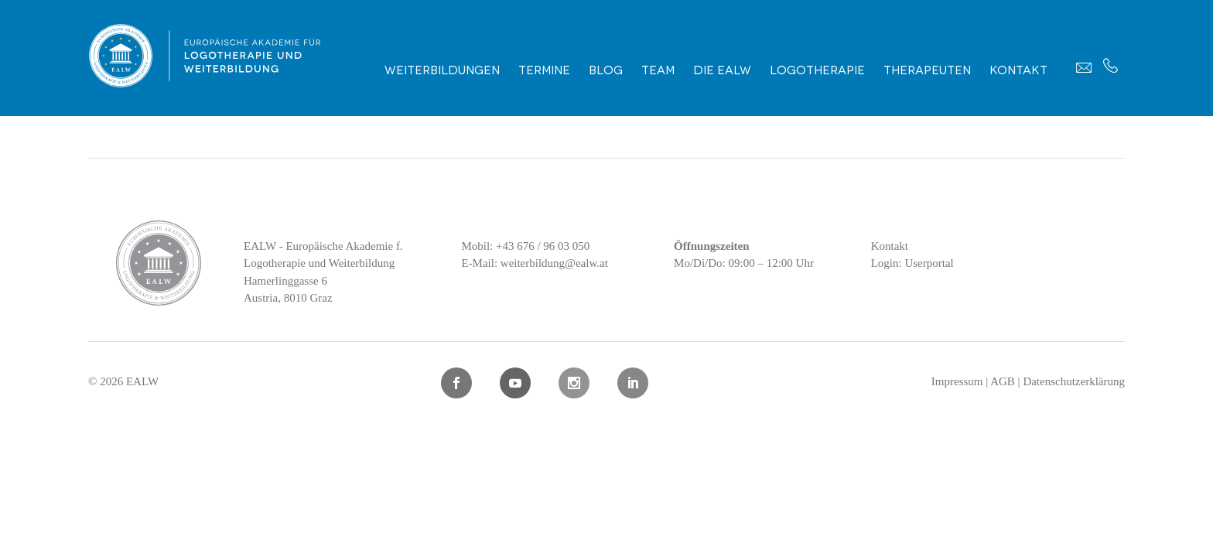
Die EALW (722, 69)
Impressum (957, 381)
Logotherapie (817, 69)
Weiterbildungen (442, 69)
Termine (544, 69)
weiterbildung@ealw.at (554, 263)
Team (658, 69)
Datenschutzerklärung (1074, 381)
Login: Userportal (912, 263)
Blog (606, 69)
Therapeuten (927, 69)
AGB (1002, 381)
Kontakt (1018, 69)
